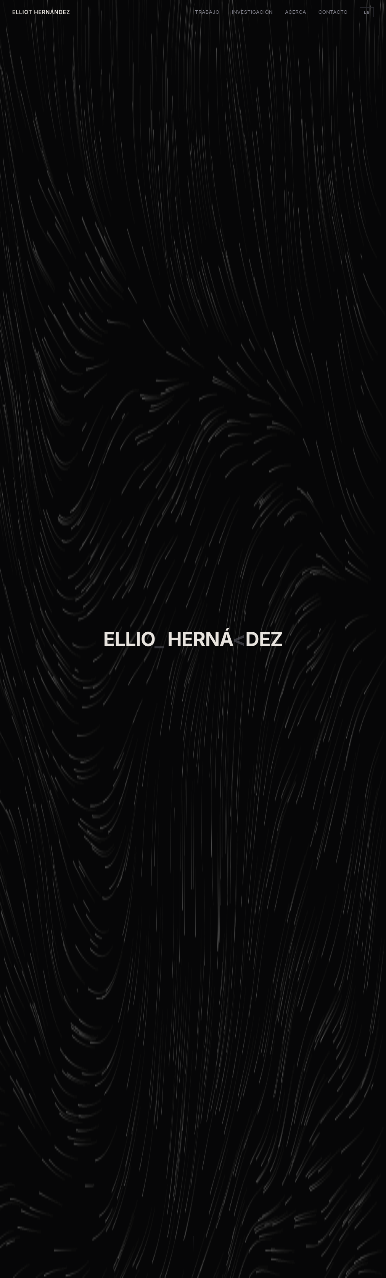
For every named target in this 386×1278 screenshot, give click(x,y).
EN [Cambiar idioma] (367, 12)
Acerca (295, 12)
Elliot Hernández (41, 12)
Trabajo (207, 12)
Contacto (333, 12)
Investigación (252, 12)
